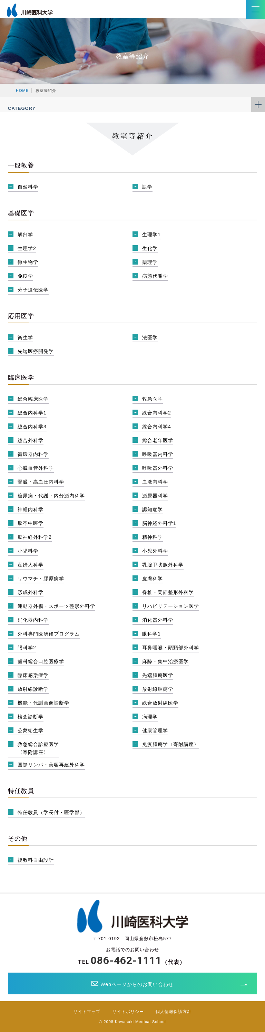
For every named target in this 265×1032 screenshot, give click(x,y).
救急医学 (152, 399)
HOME (22, 90)
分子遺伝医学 (33, 290)
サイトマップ (86, 1011)
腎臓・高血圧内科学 (41, 482)
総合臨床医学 (33, 399)
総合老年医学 (157, 440)
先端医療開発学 (36, 351)
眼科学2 (27, 647)
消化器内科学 (33, 620)
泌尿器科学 (155, 495)
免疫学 (25, 276)
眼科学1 (151, 634)
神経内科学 (30, 509)
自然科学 (28, 187)
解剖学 (25, 234)
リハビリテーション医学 (170, 606)
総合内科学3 (32, 426)
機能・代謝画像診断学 (43, 703)
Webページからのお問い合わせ (132, 983)
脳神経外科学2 (35, 537)
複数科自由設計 (36, 860)
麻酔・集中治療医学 (165, 661)
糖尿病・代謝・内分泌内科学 (51, 495)
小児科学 (28, 551)
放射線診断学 (33, 689)
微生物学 (28, 262)
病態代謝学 (155, 276)
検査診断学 (30, 716)
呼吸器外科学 (157, 468)
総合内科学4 (156, 426)
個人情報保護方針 (174, 1011)
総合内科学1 (32, 412)
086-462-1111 (126, 960)
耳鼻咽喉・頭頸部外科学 (170, 647)
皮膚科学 (152, 578)
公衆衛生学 (30, 730)
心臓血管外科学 (36, 468)
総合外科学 (30, 440)
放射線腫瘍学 (157, 689)
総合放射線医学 (160, 703)
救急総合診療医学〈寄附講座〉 (38, 748)
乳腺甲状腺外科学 (163, 564)
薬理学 (150, 262)
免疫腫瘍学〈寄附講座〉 (170, 744)
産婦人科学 (30, 564)
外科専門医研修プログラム (49, 634)
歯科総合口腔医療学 (41, 661)
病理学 (150, 716)
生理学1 (151, 234)
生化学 (150, 248)
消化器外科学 (157, 620)
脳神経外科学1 (159, 523)
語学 (147, 187)
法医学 (150, 337)
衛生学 (25, 337)
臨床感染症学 (33, 675)
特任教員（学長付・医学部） (51, 812)
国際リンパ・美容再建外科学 (51, 764)
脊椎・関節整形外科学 (168, 592)
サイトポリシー (128, 1011)
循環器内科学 (33, 454)
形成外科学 (30, 592)
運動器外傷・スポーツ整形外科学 (56, 606)
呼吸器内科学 (157, 454)
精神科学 (152, 537)
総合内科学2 (156, 412)
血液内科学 (155, 482)
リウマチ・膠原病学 (41, 578)
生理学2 (27, 248)
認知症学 (152, 509)
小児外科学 (155, 551)
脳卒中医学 (30, 523)
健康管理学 (155, 730)
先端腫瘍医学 (157, 675)
